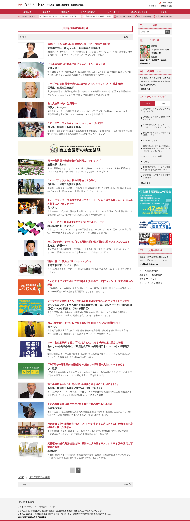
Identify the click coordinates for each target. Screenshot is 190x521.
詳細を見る (145, 63)
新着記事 (27, 12)
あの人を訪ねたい (88, 12)
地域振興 (65, 12)
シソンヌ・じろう (150, 140)
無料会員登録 (166, 6)
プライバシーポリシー (27, 507)
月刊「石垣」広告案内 (148, 271)
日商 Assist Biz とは (162, 16)
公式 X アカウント (148, 279)
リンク (52, 507)
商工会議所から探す (123, 16)
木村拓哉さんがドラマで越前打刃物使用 (156, 176)
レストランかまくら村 (152, 156)
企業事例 (46, 12)
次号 (126, 37)
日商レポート (113, 12)
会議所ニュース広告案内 (150, 275)
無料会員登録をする (149, 264)
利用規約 (43, 507)
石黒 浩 (146, 162)
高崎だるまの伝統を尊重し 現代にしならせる (103, 16)
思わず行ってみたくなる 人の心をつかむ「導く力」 (61, 16)
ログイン (154, 6)
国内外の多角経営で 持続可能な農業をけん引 (156, 134)
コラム (164, 12)
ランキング (28, 16)
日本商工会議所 (26, 502)
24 (147, 103)
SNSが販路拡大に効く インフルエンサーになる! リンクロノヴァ (156, 126)
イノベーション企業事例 (150, 283)
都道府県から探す (143, 16)
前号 (24, 37)
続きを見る (145, 183)
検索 (167, 32)
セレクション (139, 11)
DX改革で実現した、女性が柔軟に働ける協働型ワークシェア (156, 168)
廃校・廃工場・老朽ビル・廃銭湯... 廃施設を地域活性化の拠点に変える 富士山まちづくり (156, 148)
